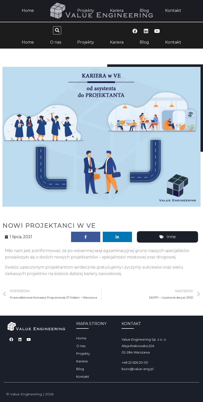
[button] (57, 30)
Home (28, 42)
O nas (55, 42)
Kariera (117, 42)
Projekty (85, 42)
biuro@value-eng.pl (137, 369)
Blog (144, 42)
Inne (171, 236)
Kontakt (173, 42)
